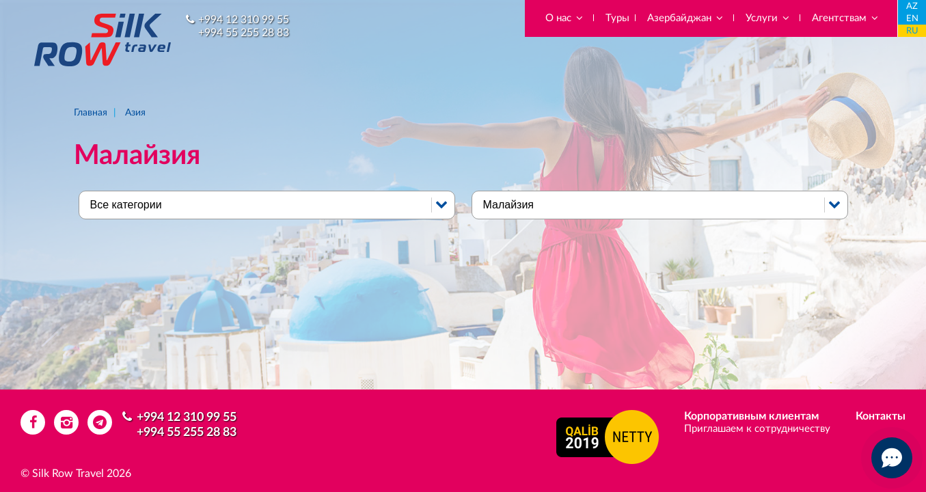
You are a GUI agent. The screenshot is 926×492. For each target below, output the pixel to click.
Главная (90, 113)
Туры (617, 18)
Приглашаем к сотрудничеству (757, 429)
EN (912, 18)
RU (912, 31)
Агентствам (846, 18)
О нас (564, 18)
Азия (135, 113)
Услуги (768, 18)
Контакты (880, 416)
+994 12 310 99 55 (243, 19)
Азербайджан (685, 18)
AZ (912, 6)
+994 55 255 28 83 (243, 32)
